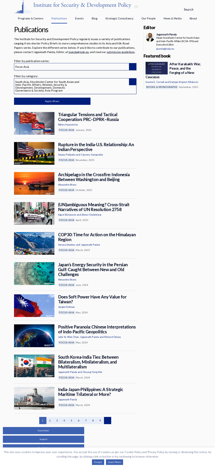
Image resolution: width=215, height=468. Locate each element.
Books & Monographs (161, 87)
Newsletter (43, 430)
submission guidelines (121, 52)
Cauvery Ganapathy (92, 154)
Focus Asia (66, 130)
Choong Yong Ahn (92, 372)
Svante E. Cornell (155, 82)
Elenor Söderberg (91, 214)
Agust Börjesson (67, 214)
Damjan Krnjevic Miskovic (184, 82)
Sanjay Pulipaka (67, 154)
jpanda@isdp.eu (79, 52)
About (193, 18)
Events (79, 18)
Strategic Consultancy (119, 18)
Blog (95, 18)
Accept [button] (98, 462)
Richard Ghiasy (112, 336)
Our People (148, 18)
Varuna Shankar (67, 244)
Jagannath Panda (90, 244)
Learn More (114, 462)
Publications (59, 18)
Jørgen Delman (66, 306)
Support (43, 439)
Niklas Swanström (68, 124)
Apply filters (51, 101)
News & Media (173, 18)
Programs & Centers (30, 18)
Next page (107, 420)
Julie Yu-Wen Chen (68, 336)
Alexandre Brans (67, 184)
